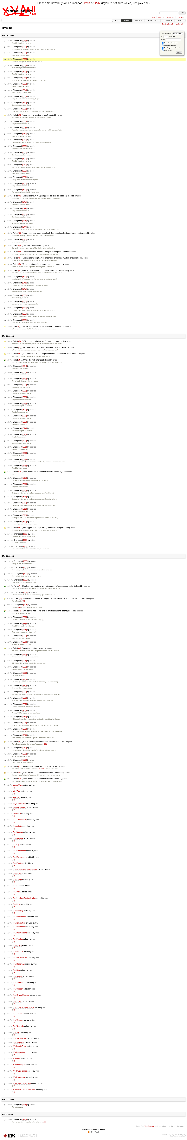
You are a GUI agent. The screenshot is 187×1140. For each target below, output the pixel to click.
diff (14, 787)
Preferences (181, 17)
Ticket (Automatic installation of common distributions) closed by (40, 270)
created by (23, 803)
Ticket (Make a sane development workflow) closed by (39, 472)
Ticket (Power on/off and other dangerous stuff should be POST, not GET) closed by (50, 598)
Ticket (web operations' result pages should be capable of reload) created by (46, 354)
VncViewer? (27, 279)
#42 (43, 620)
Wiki (116, 20)
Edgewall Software (28, 1136)
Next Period (178, 24)
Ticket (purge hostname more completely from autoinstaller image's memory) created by (51, 233)
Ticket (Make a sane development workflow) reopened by (39, 772)
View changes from (172, 33)
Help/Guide (161, 17)
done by (171, 39)
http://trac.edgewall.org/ (178, 1136)
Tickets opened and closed (171, 48)
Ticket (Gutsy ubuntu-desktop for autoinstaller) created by (38, 264)
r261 (39, 769)
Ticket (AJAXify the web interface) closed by (32, 360)
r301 (23, 601)
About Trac (170, 17)
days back (169, 36)
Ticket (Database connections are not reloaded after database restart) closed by (48, 586)
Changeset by (21, 40)
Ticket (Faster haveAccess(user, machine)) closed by (36, 766)
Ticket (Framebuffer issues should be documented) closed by (39, 741)
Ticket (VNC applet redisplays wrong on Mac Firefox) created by (41, 528)
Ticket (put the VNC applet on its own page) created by (40, 326)
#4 (41, 595)
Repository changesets (170, 43)
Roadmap (138, 20)
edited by (21, 785)
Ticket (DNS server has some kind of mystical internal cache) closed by (45, 611)
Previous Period (167, 24)
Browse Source (153, 20)
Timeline (126, 20)
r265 (42, 769)
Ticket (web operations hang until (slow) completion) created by (40, 347)
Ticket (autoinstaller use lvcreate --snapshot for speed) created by (41, 252)
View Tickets (168, 20)
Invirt (87, 3)
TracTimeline (149, 1126)
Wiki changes (167, 50)
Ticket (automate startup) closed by (29, 648)
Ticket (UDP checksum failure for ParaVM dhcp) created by (39, 341)
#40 (19, 607)
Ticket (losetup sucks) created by (28, 245)
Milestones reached (169, 45)
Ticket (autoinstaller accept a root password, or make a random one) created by (47, 258)
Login (153, 17)
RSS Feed (95, 1132)
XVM (97, 3)
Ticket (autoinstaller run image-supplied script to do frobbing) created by (44, 196)
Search (180, 20)
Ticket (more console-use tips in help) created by (34, 115)
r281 (45, 744)
